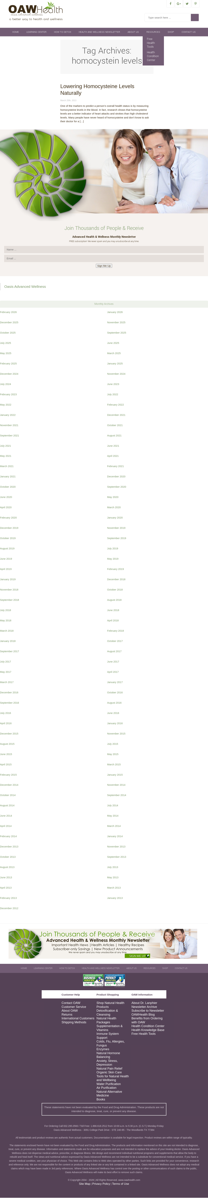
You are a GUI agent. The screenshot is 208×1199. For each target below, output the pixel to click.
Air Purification (106, 1089)
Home (15, 33)
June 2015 (6, 755)
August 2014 (7, 806)
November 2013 (116, 847)
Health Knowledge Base (148, 1031)
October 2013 (8, 858)
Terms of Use (120, 1185)
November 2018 (9, 590)
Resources (153, 33)
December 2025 (9, 323)
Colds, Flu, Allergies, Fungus (111, 1044)
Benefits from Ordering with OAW (147, 1021)
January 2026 (115, 313)
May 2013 (112, 878)
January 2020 (115, 518)
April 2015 (6, 765)
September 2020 (116, 487)
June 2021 (113, 446)
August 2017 (114, 652)
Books (101, 1100)
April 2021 (113, 457)
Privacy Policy (101, 1185)
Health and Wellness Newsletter (99, 33)
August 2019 (7, 549)
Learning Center (36, 33)
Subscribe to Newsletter (148, 1012)
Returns (67, 1015)
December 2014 (9, 786)
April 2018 (113, 621)
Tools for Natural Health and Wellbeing (113, 1079)
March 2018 (7, 631)
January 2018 (8, 642)
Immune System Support (108, 1037)
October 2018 (115, 590)
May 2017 (5, 673)
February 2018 (115, 631)
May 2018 (5, 621)
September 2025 (116, 333)
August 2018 (114, 601)
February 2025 (8, 364)
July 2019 (112, 549)
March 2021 (7, 467)
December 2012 (9, 909)
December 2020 (116, 477)
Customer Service (74, 1008)
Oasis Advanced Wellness (25, 288)
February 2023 (8, 395)
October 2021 (115, 426)
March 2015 (114, 765)
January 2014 (115, 837)
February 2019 (115, 570)
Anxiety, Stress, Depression (107, 1064)
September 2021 (9, 436)
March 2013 (114, 888)
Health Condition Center (153, 57)
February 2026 (8, 313)
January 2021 (8, 477)
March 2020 (114, 508)
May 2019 (112, 559)
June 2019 (6, 559)
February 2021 (115, 467)
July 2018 (5, 611)
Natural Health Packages (106, 1021)
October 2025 (8, 333)
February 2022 (115, 405)
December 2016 (9, 693)
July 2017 (5, 662)
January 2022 (8, 416)
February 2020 (8, 518)
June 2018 (113, 611)
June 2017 (113, 662)
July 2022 (112, 395)
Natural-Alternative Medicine (109, 1095)
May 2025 (5, 354)
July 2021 (5, 446)
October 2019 (8, 539)
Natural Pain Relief (109, 1069)
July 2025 (5, 344)
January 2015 (115, 775)
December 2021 (116, 416)
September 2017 (9, 652)
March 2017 (7, 683)
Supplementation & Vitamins (110, 1029)
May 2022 (5, 405)
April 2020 (6, 508)
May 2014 (112, 816)
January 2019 (8, 580)
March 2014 (114, 827)
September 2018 (9, 601)
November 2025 (116, 323)
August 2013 (7, 868)
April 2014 (6, 827)
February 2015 (8, 775)
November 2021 (9, 426)
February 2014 (8, 837)
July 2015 (112, 745)
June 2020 (6, 498)
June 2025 (113, 344)
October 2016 (115, 693)
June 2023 (113, 385)
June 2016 (113, 714)
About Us (133, 33)
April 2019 (6, 570)
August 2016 (114, 703)
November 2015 (116, 734)
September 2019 (116, 539)
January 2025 (115, 364)
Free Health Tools (151, 44)
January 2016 (115, 724)
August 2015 (7, 745)
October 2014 (8, 796)
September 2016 (9, 703)
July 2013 (112, 868)
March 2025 (114, 354)
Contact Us (189, 33)
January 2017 (115, 683)
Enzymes (103, 1050)
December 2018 (116, 580)
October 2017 (115, 642)
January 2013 (115, 899)
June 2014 (6, 816)
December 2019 (9, 529)
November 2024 (116, 374)
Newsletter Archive (144, 1008)
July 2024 (5, 385)
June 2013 (6, 878)
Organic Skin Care (109, 1073)
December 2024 (9, 374)
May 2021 (5, 457)
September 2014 (116, 796)
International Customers (78, 1019)
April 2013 (6, 888)
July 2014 (112, 806)
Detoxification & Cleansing (107, 1013)
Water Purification (109, 1085)
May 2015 (112, 755)
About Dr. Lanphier (144, 1004)
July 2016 (5, 714)
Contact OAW (71, 1004)
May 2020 (112, 498)
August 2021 (114, 436)
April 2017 (113, 673)
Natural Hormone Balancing (108, 1056)
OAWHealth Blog (143, 1015)
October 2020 (8, 487)
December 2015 (9, 734)
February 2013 (8, 899)
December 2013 (9, 847)
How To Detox (62, 33)
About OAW (70, 1012)
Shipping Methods (74, 1023)
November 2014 (116, 786)
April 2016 (6, 724)
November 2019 (116, 529)
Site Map (84, 1185)
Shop (171, 33)
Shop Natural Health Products (110, 1006)
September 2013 (116, 858)
